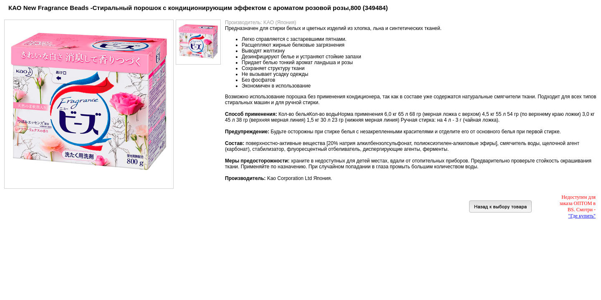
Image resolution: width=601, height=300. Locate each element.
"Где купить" (582, 216)
